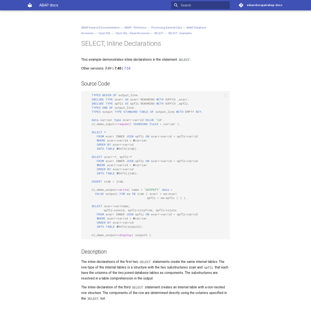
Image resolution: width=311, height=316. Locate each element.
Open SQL (104, 33)
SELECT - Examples (180, 33)
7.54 (127, 68)
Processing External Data (166, 27)
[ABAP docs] (29, 5)
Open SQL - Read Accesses (133, 33)
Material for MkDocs (53, 311)
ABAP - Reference (135, 27)
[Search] (204, 5)
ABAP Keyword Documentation (100, 27)
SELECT (158, 33)
